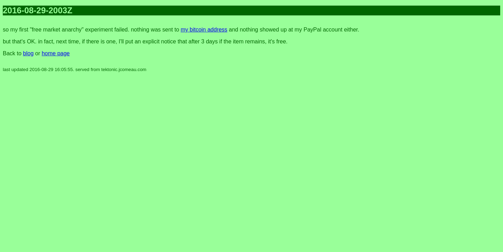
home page (56, 53)
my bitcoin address (203, 30)
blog (28, 53)
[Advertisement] (472, 126)
